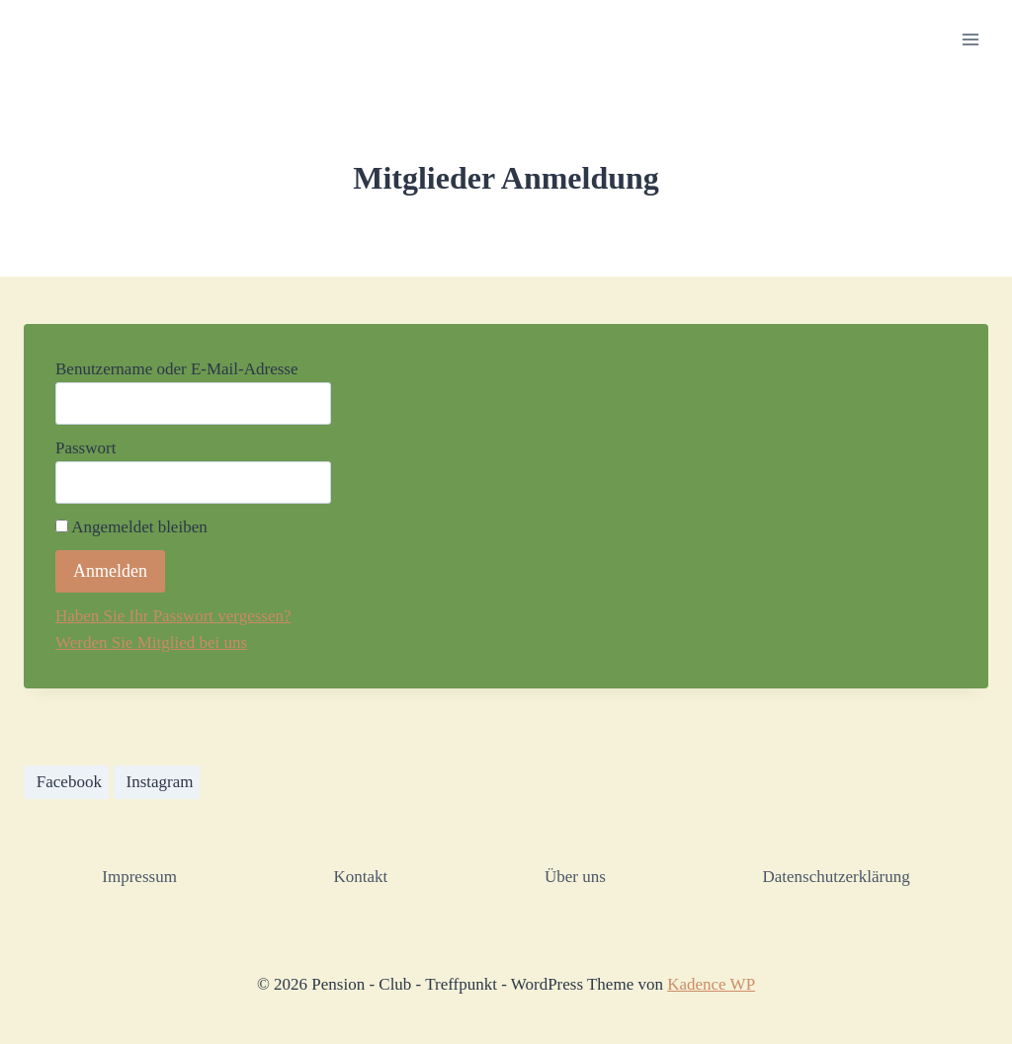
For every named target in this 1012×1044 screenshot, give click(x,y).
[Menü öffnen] (970, 39)
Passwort (85, 448)
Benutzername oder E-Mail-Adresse (176, 369)
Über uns (575, 876)
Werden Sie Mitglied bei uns (151, 642)
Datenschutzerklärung (835, 876)
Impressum (139, 876)
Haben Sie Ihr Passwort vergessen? (173, 615)
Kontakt (361, 876)
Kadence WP (711, 984)
